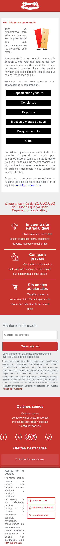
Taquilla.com (28, 3)
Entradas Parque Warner (30, 459)
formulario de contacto (28, 185)
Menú (54, 6)
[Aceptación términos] (3, 361)
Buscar (6, 6)
